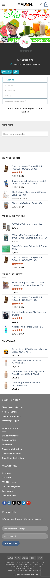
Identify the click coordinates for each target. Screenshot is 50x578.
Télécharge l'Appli (10, 420)
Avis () (8, 96)
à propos (9, 85)
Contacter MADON (11, 416)
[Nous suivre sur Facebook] (4, 503)
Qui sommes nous (13, 563)
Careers (41, 563)
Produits (10, 80)
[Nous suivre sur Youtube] (28, 503)
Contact (26, 563)
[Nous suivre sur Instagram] (9, 503)
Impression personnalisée (19, 570)
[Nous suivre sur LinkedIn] (23, 503)
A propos (6, 473)
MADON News (9, 482)
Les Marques (21, 564)
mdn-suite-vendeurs (25, 568)
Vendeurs (25, 566)
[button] (3, 4)
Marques (9, 564)
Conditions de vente (11, 453)
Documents (14, 566)
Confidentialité (9, 495)
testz (31, 564)
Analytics (36, 566)
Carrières (6, 477)
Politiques (10, 90)
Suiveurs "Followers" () (16, 101)
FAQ (34, 563)
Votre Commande (10, 411)
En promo (40, 564)
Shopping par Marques (12, 407)
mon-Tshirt (38, 570)
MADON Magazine (11, 486)
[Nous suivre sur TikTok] (14, 503)
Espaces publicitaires (12, 449)
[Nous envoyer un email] (19, 503)
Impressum (7, 491)
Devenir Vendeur (10, 435)
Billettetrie (7, 444)
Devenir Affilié (9, 440)
